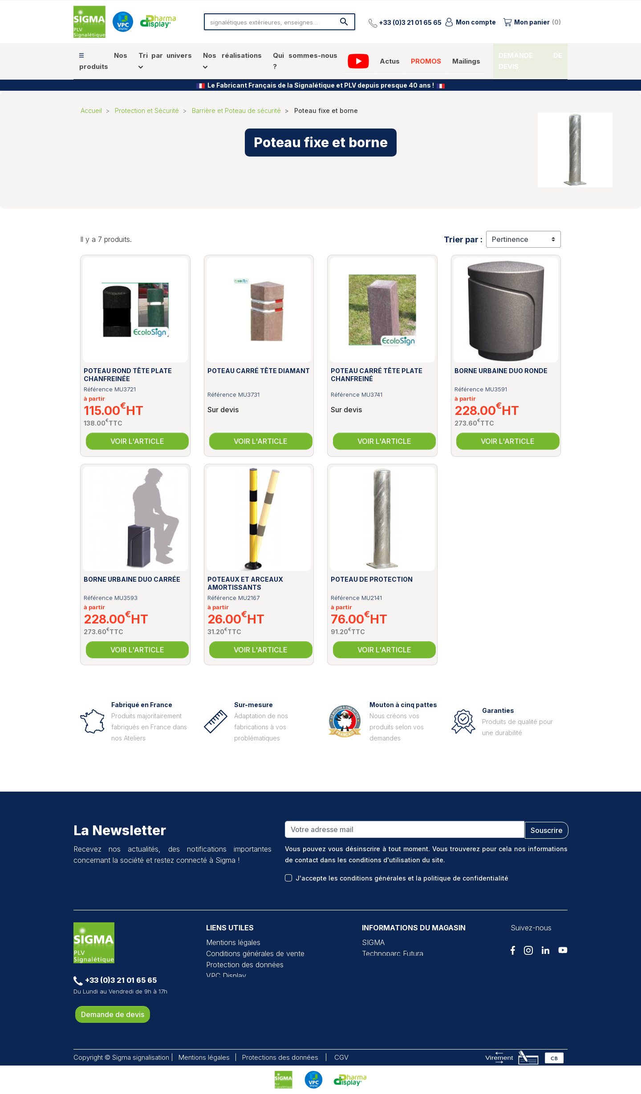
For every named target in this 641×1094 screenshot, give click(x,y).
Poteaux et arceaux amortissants (245, 583)
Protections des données (280, 1057)
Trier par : (463, 239)
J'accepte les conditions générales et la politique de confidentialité (402, 878)
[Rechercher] (279, 21)
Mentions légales (233, 942)
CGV (341, 1057)
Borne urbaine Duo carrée (132, 579)
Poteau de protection (372, 579)
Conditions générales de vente (255, 953)
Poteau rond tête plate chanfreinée (128, 374)
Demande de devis (112, 1014)
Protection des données (245, 964)
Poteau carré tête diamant (258, 370)
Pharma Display (231, 986)
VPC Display (226, 975)
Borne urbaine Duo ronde (501, 370)
